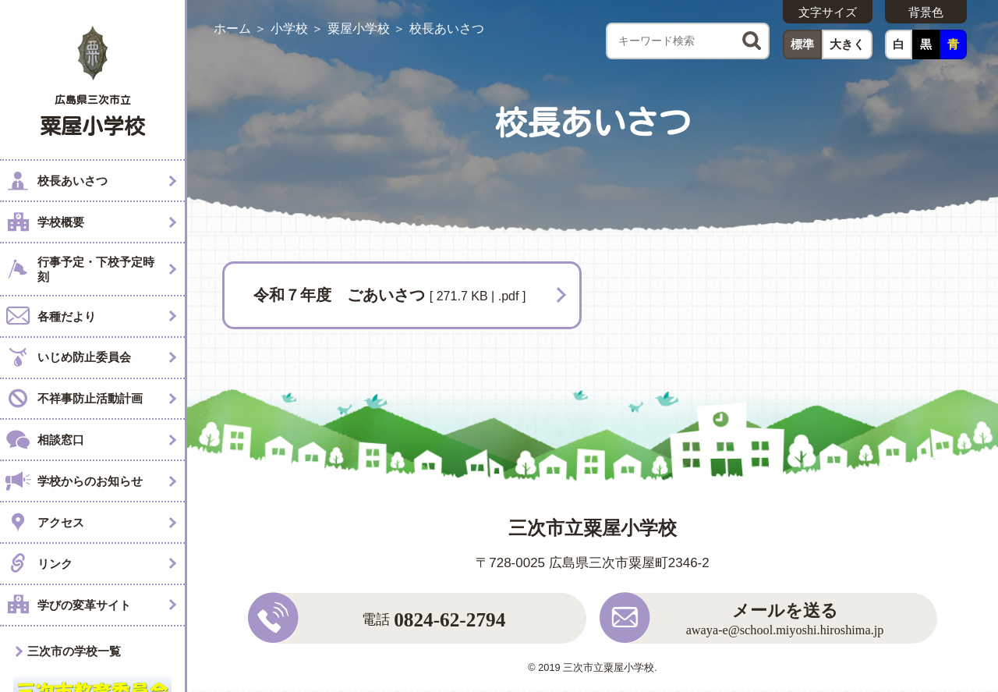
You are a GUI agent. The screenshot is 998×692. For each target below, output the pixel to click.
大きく (847, 44)
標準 (802, 44)
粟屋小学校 (358, 28)
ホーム (232, 28)
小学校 (289, 28)
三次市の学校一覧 (74, 651)
